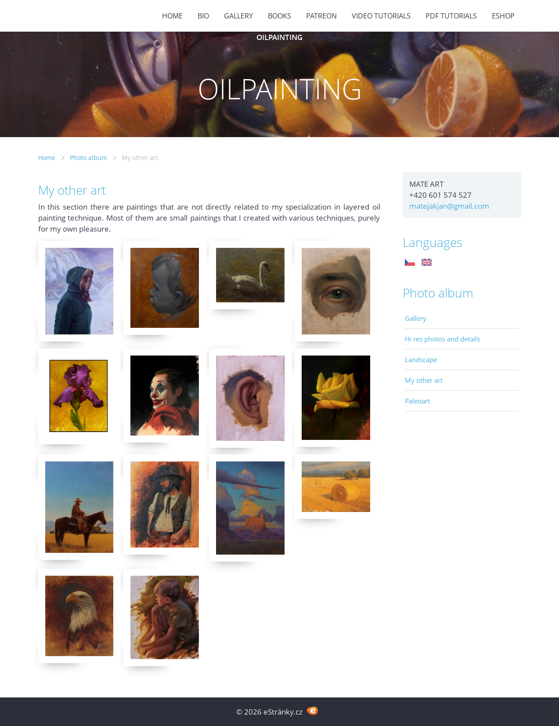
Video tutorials (381, 16)
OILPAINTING (279, 37)
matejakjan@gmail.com (449, 206)
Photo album (88, 157)
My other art (424, 380)
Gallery (415, 318)
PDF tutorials (451, 16)
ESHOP (503, 16)
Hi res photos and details (442, 338)
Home (172, 16)
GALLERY (238, 16)
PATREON (321, 16)
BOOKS (279, 16)
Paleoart (417, 400)
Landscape (421, 359)
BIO (203, 16)
